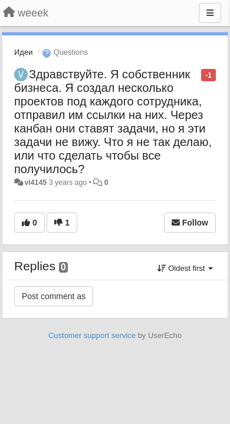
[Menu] (210, 13)
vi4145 (35, 182)
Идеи (23, 52)
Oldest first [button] (185, 268)
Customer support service (92, 335)
